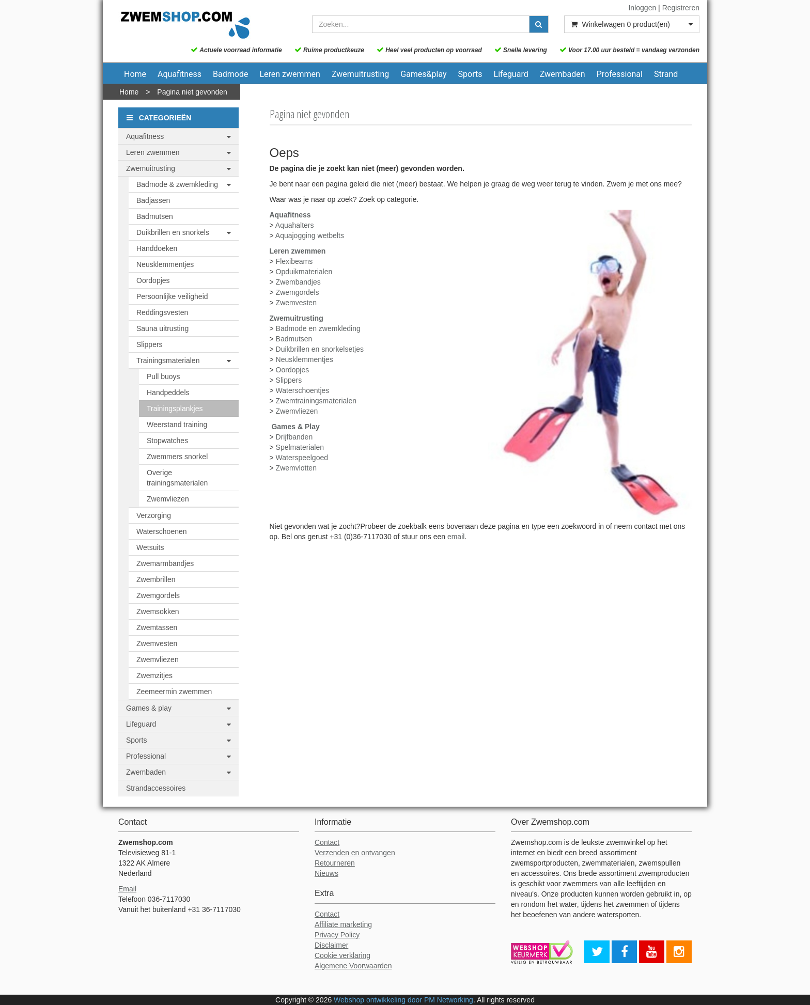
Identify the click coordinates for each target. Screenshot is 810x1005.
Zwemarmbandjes (165, 563)
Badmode (230, 74)
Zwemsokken (157, 611)
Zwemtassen (156, 627)
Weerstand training (177, 424)
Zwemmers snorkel (177, 456)
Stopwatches (167, 440)
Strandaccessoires (155, 788)
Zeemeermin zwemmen (174, 691)
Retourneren (335, 863)
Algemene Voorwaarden (353, 966)
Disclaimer (331, 945)
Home (135, 74)
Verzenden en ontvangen (355, 853)
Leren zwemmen (289, 74)
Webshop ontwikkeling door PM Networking (403, 1000)
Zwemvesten (156, 643)
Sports (470, 74)
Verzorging (153, 515)
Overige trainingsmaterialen (177, 477)
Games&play (423, 74)
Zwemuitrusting (360, 74)
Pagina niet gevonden (192, 92)
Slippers (149, 344)
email (455, 536)
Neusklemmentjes (165, 264)
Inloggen (642, 8)
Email (127, 889)
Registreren (680, 8)
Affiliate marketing (343, 924)
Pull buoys (163, 376)
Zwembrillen (155, 579)
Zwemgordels (158, 595)
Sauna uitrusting (162, 328)
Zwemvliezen (168, 499)
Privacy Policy (337, 935)
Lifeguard (511, 74)
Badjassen (153, 200)
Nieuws (326, 873)
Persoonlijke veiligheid (172, 296)
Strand (666, 74)
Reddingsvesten (162, 312)
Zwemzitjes (154, 675)
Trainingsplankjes (174, 408)
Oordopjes (153, 280)
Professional (620, 74)
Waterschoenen (161, 531)
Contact (327, 842)
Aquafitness (179, 74)
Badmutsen (154, 216)
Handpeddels (168, 392)
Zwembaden (562, 74)
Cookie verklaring (342, 955)
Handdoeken (156, 248)
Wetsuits (150, 547)
